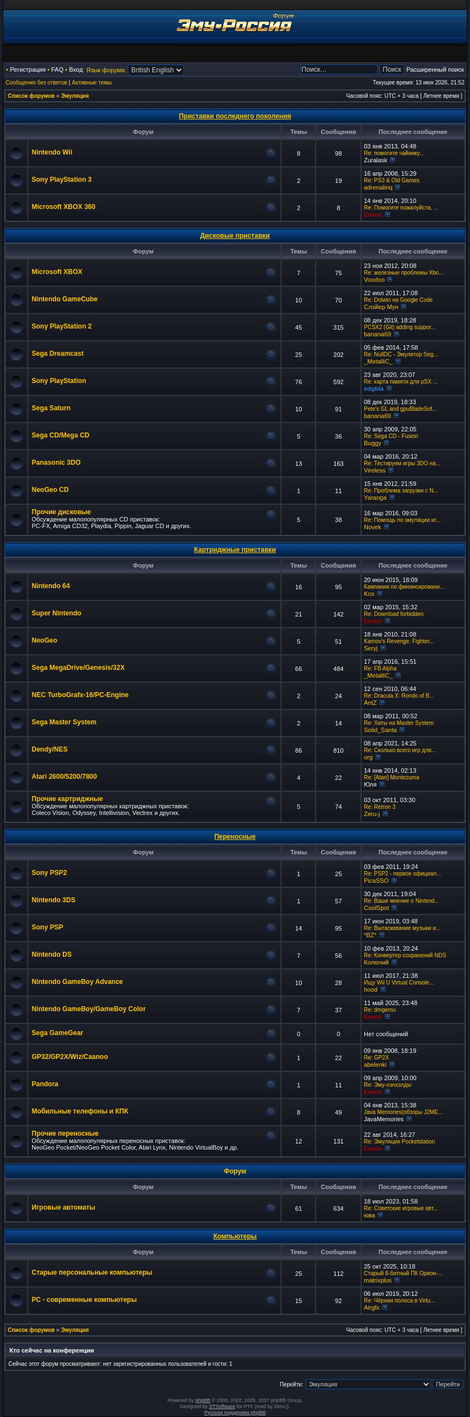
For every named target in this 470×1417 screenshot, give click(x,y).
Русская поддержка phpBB (235, 1412)
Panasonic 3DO (56, 462)
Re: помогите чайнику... (394, 153)
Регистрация (28, 69)
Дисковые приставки (234, 236)
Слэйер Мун (381, 307)
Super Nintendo (56, 613)
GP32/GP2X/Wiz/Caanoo (70, 1057)
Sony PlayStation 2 (62, 326)
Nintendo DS (52, 954)
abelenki (375, 1064)
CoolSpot (376, 907)
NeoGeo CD (50, 490)
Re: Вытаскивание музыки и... (402, 928)
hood (370, 989)
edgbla (373, 388)
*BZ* (370, 935)
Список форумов (31, 96)
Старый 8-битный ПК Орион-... (403, 1273)
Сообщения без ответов (36, 82)
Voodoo (374, 279)
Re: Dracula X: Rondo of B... (399, 696)
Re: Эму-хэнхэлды (387, 1085)
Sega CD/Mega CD (60, 435)
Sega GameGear (57, 1033)
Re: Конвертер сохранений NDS (405, 955)
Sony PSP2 (49, 873)
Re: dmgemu (380, 1010)
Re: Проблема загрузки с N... (401, 491)
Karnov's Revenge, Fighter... (399, 641)
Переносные (235, 837)
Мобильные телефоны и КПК (80, 1111)
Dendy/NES (50, 749)
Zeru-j (372, 814)
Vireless (375, 470)
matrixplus (378, 1280)
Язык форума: (106, 70)
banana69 (377, 334)
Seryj (371, 648)
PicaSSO (376, 880)
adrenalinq (378, 187)
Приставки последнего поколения (235, 116)
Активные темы (92, 82)
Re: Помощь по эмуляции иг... (402, 520)
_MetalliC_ (378, 361)
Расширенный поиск (435, 69)
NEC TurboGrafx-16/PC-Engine (80, 695)
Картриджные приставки (235, 550)
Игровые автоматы (63, 1207)
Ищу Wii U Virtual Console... (399, 983)
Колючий (376, 962)
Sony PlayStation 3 (62, 179)
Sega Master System (64, 722)
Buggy (372, 443)
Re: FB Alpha (380, 668)
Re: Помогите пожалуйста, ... (401, 208)
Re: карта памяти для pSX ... (401, 382)
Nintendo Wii (52, 152)
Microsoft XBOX (57, 272)
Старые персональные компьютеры (92, 1272)
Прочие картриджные (67, 799)
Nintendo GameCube (65, 299)
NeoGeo (44, 640)
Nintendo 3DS (54, 900)
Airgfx (371, 1307)
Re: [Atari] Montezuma (391, 777)
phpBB (202, 1400)
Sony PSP (47, 927)
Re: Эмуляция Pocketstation (399, 1141)
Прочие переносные (65, 1133)
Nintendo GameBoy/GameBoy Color (89, 1009)
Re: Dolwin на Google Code (398, 300)
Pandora (45, 1084)
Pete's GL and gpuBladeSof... (400, 409)
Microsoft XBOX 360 (64, 207)
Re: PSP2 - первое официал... (402, 874)
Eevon (373, 214)
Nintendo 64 (51, 586)
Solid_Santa (380, 730)
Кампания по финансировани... (404, 587)
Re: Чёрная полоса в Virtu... (399, 1300)
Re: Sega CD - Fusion (391, 436)
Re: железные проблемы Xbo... (403, 273)
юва (369, 1215)
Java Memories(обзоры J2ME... (403, 1112)
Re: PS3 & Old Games (391, 180)
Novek (372, 527)
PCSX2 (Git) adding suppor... (400, 327)
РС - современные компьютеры (84, 1300)
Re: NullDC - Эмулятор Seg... (401, 354)
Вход (76, 69)
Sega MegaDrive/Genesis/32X (78, 668)
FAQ (57, 69)
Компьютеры (235, 1236)
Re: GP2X (376, 1058)
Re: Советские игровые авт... (401, 1208)
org (368, 757)
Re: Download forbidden (393, 614)
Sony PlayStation (59, 381)
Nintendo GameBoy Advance (77, 982)
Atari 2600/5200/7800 (64, 776)
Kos (369, 593)
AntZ (370, 702)
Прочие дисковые (61, 512)
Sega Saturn (51, 408)
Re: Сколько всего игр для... (400, 750)
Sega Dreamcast (57, 353)
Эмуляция (75, 96)
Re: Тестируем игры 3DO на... (402, 463)
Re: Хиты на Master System (399, 723)
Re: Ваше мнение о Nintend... (401, 901)
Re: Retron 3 (380, 807)
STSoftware (222, 1406)
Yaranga (375, 497)
